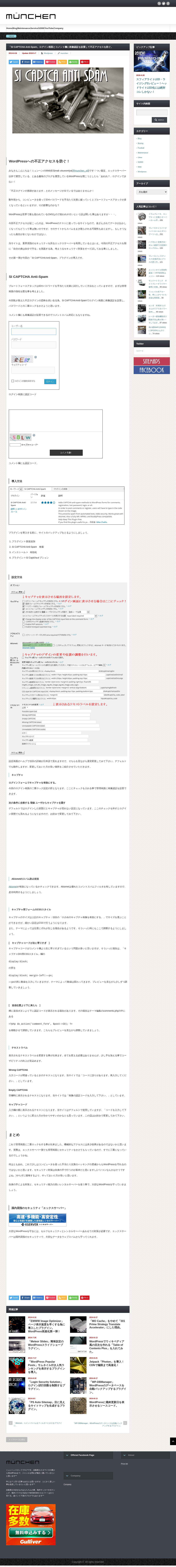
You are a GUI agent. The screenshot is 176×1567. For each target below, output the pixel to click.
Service (34, 28)
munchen (64, 53)
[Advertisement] (69, 143)
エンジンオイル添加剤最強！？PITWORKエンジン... (158, 273)
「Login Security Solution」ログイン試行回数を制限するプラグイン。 (46, 1387)
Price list (124, 1465)
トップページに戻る (17, 1441)
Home (9, 28)
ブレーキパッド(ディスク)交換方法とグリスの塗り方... (157, 259)
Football (141, 148)
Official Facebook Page (82, 1456)
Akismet (13, 886)
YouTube (49, 28)
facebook (168, 3)
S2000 (41, 28)
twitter (163, 3)
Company (58, 28)
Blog (14, 28)
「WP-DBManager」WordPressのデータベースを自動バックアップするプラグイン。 (97, 1426)
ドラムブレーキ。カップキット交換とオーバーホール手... (158, 217)
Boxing (140, 143)
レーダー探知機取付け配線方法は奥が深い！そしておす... (158, 319)
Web (139, 167)
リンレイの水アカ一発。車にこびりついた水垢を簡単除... (158, 295)
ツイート (140, 351)
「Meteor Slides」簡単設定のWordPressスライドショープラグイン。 (46, 1346)
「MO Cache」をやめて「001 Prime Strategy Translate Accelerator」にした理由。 (107, 1325)
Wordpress (48, 53)
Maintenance (23, 28)
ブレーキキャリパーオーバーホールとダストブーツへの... (158, 231)
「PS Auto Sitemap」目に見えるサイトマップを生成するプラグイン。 (46, 1407)
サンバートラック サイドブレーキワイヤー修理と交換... (158, 284)
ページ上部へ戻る (173, 1443)
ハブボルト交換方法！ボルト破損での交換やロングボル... (158, 245)
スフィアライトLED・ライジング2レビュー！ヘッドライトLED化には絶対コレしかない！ (151, 85)
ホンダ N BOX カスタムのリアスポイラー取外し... (158, 309)
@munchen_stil (80, 170)
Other (140, 157)
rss (159, 3)
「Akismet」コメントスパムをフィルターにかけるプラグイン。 (38, 1426)
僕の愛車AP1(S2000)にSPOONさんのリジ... (157, 330)
